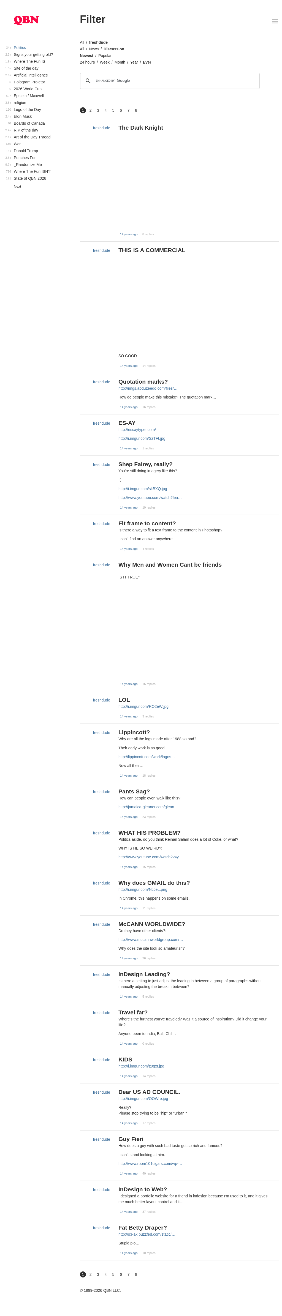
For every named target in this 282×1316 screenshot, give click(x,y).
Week (105, 62)
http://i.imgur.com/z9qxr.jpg (141, 1066)
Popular (105, 55)
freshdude (98, 42)
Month (120, 62)
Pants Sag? (134, 791)
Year (134, 62)
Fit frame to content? (147, 523)
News (94, 49)
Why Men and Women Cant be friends (170, 564)
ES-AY (126, 423)
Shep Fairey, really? (145, 464)
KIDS (125, 1059)
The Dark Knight (140, 127)
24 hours (87, 62)
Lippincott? (134, 732)
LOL (124, 700)
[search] (169, 81)
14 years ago (129, 234)
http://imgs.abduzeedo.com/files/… (148, 388)
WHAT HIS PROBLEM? (149, 832)
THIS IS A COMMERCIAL (151, 250)
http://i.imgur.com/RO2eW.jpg (143, 706)
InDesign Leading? (144, 974)
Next (17, 186)
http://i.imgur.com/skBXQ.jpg (142, 489)
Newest (86, 55)
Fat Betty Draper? (142, 1227)
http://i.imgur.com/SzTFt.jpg (141, 438)
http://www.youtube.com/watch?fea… (150, 497)
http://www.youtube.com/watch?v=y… (150, 857)
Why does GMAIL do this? (154, 883)
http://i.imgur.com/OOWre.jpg (143, 1098)
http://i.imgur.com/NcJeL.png (142, 889)
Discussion (114, 49)
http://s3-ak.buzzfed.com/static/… (146, 1234)
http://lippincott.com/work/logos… (146, 757)
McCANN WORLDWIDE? (151, 924)
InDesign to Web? (142, 1189)
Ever (147, 62)
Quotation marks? (143, 381)
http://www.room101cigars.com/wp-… (150, 1163)
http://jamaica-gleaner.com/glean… (148, 807)
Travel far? (133, 1012)
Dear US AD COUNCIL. (149, 1092)
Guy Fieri (130, 1139)
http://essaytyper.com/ (137, 429)
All (82, 42)
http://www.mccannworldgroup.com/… (150, 939)
